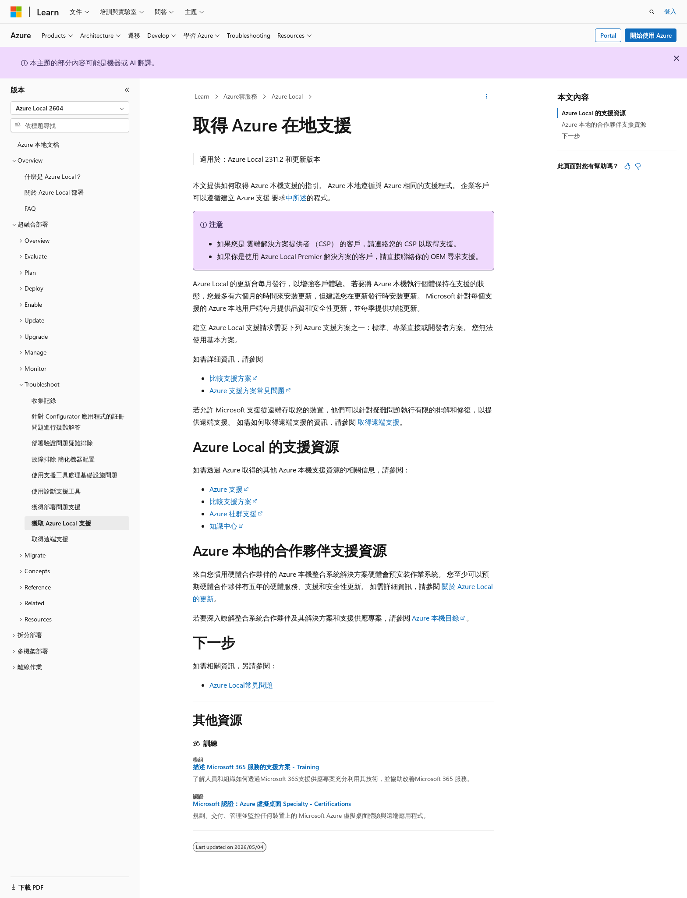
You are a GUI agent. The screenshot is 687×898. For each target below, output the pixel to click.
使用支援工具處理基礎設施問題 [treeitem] (74, 475)
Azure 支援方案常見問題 (247, 390)
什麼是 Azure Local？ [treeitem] (53, 176)
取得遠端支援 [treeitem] (50, 539)
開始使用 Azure (651, 35)
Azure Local (287, 96)
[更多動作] (486, 97)
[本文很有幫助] (627, 166)
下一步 (571, 135)
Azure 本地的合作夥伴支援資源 (604, 124)
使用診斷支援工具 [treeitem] (56, 491)
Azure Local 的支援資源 (594, 113)
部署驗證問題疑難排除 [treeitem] (62, 443)
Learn (202, 96)
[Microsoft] (16, 12)
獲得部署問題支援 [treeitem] (56, 507)
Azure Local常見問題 (241, 684)
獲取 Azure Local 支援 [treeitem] (61, 523)
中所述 (296, 197)
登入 (670, 11)
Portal (608, 35)
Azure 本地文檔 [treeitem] (38, 144)
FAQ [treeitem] (30, 208)
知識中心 (223, 525)
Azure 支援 (226, 488)
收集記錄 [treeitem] (44, 400)
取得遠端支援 (379, 421)
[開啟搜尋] (652, 12)
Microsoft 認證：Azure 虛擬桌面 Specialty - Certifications (272, 804)
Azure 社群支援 (233, 513)
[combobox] (70, 108)
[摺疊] (127, 90)
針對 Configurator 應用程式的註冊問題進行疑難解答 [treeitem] (78, 421)
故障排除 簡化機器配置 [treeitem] (63, 459)
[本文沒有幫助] (638, 166)
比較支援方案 (230, 378)
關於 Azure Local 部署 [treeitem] (54, 192)
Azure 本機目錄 (435, 617)
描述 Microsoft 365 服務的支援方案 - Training (256, 767)
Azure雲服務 (240, 96)
